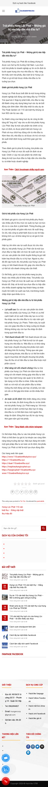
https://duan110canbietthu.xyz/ (16, 463)
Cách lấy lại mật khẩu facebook (23, 635)
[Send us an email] (42, 746)
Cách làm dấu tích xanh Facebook (24, 644)
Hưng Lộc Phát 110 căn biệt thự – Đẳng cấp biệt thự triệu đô (12, 510)
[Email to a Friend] (26, 492)
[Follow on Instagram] (33, 746)
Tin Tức (24, 22)
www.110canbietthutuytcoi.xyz (15, 473)
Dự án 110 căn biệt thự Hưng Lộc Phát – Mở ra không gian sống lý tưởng (26, 596)
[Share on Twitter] (22, 492)
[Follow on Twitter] (37, 746)
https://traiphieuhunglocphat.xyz (16, 466)
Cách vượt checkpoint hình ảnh (23, 627)
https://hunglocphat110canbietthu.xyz (18, 470)
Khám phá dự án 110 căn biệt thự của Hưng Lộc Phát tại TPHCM (28, 607)
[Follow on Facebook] (28, 746)
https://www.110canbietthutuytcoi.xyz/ (19, 456)
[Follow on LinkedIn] (28, 753)
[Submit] (43, 528)
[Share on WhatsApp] (12, 492)
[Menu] (3, 11)
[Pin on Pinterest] (31, 492)
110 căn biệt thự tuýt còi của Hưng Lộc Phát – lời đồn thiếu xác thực (26, 617)
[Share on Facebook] (17, 492)
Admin (33, 37)
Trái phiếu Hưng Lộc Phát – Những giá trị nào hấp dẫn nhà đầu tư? (27, 575)
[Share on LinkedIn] (35, 492)
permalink (40, 501)
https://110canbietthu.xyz (13, 460)
